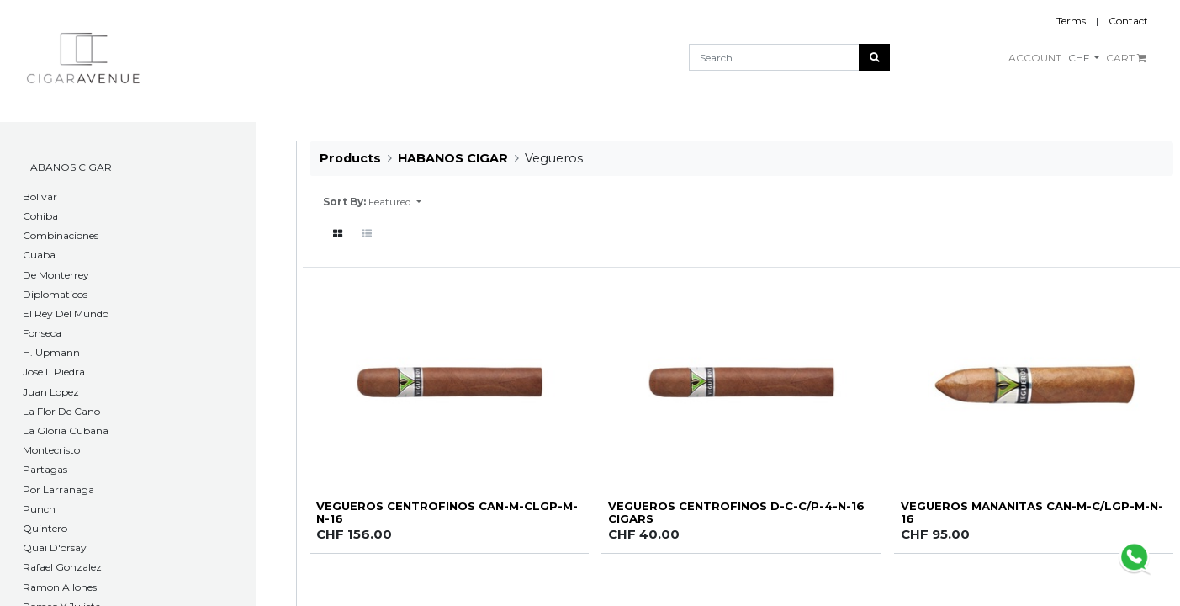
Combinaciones (60, 235)
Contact (1128, 20)
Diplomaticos (55, 294)
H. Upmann (51, 352)
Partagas (45, 469)
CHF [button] (1080, 57)
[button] (394, 202)
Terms (1071, 20)
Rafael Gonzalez (62, 567)
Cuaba (39, 254)
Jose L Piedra (54, 371)
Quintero (45, 528)
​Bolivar (40, 196)
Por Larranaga (58, 489)
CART (1126, 57)
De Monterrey (56, 274)
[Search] (874, 57)
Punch (39, 508)
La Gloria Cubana (65, 430)
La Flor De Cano (61, 411)
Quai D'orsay (55, 547)
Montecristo (51, 450)
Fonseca (42, 333)
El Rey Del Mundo (65, 313)
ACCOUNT (1034, 57)
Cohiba (40, 216)
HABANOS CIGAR (67, 167)
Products (350, 158)
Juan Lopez (51, 391)
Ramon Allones (60, 587)
